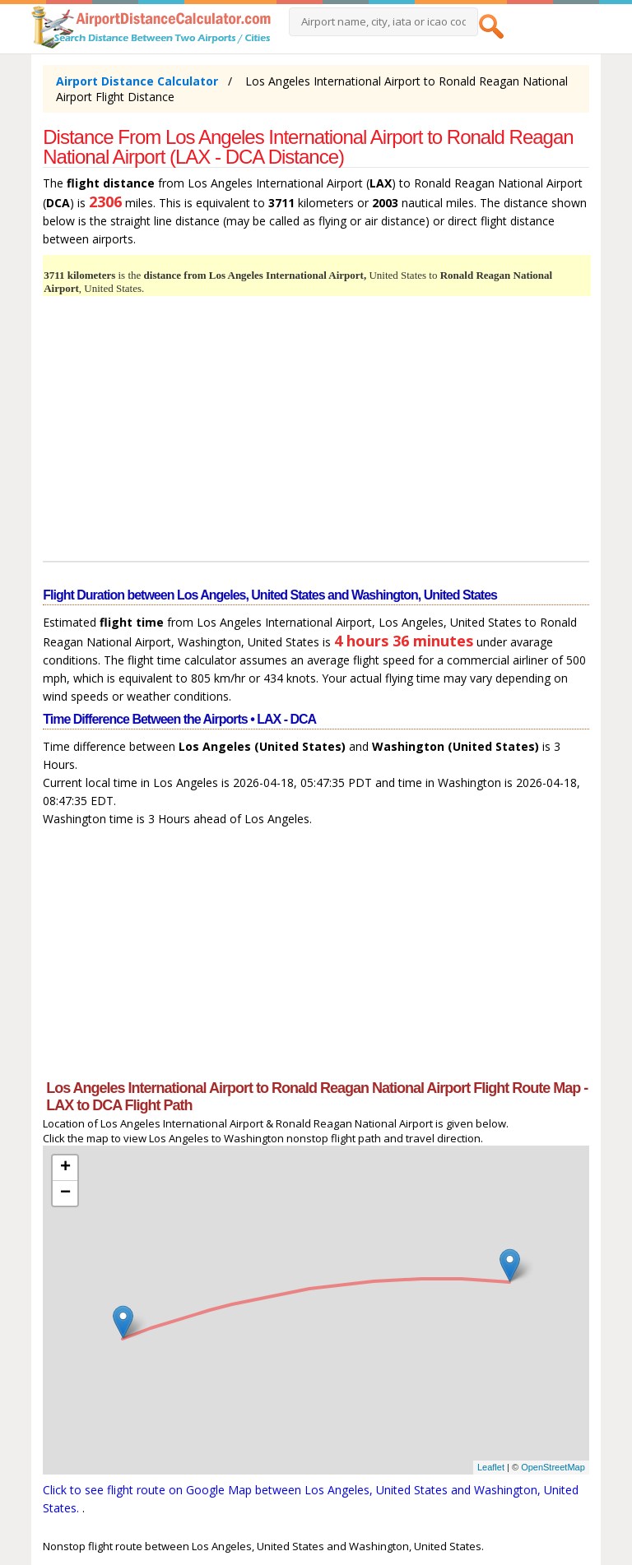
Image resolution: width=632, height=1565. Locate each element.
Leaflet (490, 1467)
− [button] (65, 1193)
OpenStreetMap (553, 1467)
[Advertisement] (316, 431)
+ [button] (65, 1167)
